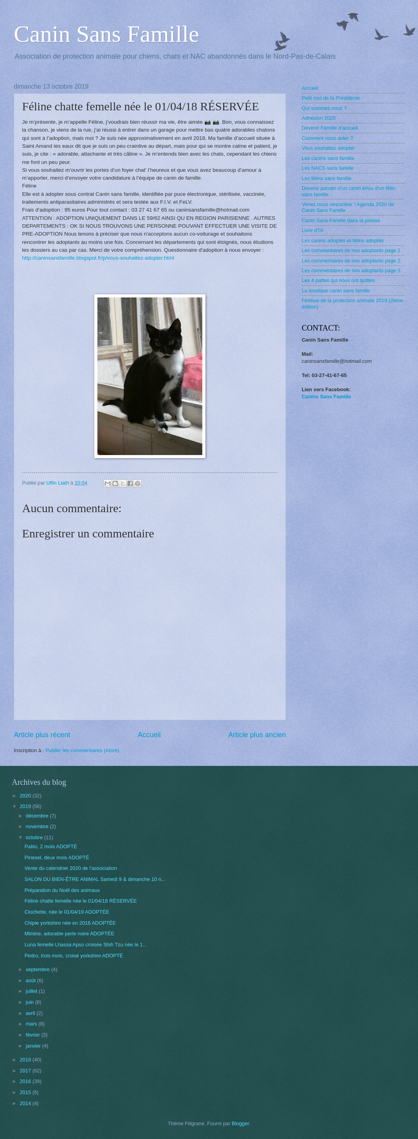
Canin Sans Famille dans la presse (341, 220)
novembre (38, 826)
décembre (38, 816)
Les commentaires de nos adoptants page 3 (351, 270)
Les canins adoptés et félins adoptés (343, 240)
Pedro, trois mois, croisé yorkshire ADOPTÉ (73, 956)
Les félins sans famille (326, 178)
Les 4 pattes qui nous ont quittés (338, 280)
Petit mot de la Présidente (331, 98)
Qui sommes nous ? (324, 108)
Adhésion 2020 (319, 118)
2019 (26, 806)
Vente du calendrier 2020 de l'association (70, 868)
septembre (38, 969)
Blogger (240, 1123)
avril (31, 1013)
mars (32, 1024)
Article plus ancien (257, 735)
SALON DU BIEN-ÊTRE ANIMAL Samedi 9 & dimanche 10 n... (94, 879)
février (33, 1035)
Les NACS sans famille (328, 168)
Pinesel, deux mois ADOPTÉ (56, 857)
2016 (26, 1081)
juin (30, 1002)
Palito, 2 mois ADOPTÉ (50, 846)
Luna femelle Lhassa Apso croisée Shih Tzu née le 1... (85, 945)
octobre (35, 837)
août (31, 980)
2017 (26, 1071)
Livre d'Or (312, 230)
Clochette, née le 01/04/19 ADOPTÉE (66, 912)
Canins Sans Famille (326, 396)
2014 (26, 1103)
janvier (34, 1046)
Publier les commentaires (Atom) (82, 750)
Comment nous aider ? (327, 138)
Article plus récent (42, 735)
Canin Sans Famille (106, 34)
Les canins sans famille (328, 158)
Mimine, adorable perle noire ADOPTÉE (69, 933)
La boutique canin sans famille (336, 291)
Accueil (149, 735)
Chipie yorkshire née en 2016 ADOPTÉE (70, 923)
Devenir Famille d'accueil (330, 128)
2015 (26, 1092)
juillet (32, 991)
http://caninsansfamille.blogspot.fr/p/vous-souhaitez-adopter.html (98, 258)
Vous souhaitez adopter (328, 148)
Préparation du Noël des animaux (62, 890)
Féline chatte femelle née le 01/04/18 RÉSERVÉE (80, 901)
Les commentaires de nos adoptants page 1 (351, 250)
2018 (26, 1060)
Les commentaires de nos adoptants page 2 (351, 261)
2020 (26, 796)
